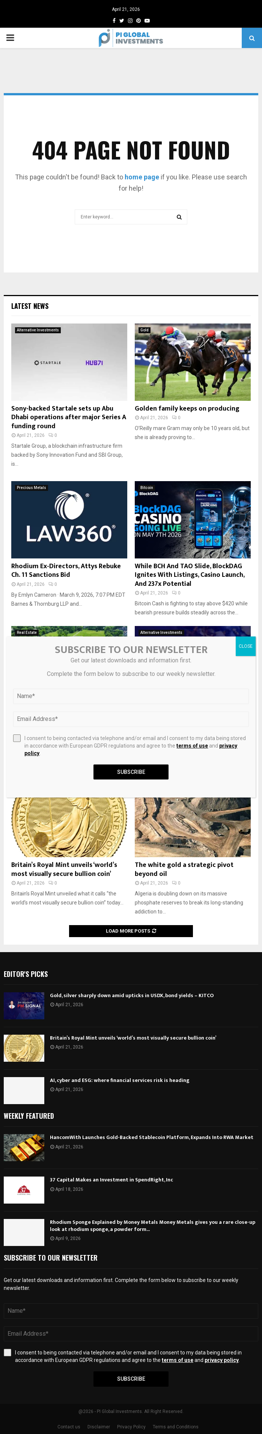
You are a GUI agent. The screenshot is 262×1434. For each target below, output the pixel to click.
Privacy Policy (131, 1426)
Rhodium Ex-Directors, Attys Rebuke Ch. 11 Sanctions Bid (66, 571)
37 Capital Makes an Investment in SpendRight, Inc (111, 1179)
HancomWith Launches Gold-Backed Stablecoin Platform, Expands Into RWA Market (151, 1137)
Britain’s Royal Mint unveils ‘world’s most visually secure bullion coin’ (64, 869)
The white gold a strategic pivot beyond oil (184, 869)
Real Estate (27, 632)
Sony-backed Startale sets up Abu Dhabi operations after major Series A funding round (68, 417)
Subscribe (131, 1379)
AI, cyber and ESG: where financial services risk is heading (120, 1080)
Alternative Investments (38, 330)
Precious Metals (31, 488)
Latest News (29, 306)
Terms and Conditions (176, 1426)
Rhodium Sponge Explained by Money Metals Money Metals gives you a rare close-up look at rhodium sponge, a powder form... (152, 1225)
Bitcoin (146, 488)
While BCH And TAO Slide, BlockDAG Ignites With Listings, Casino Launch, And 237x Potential (189, 575)
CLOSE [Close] (246, 646)
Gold (144, 330)
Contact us (68, 1426)
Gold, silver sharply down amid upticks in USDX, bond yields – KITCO (132, 995)
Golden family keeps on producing (187, 408)
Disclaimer (98, 1426)
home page (142, 177)
